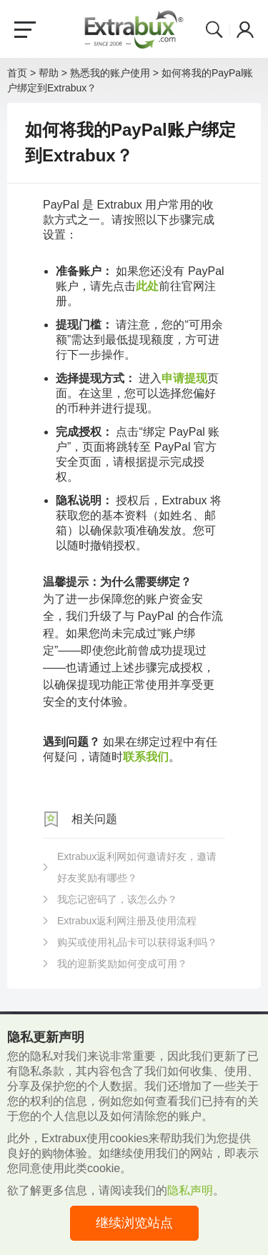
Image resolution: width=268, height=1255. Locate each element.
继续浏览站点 (134, 1223)
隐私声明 (190, 1190)
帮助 (49, 73)
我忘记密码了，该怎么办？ (117, 899)
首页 (17, 73)
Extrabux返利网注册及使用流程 (127, 920)
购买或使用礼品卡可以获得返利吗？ (137, 942)
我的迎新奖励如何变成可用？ (122, 963)
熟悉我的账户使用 (110, 73)
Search (214, 29)
